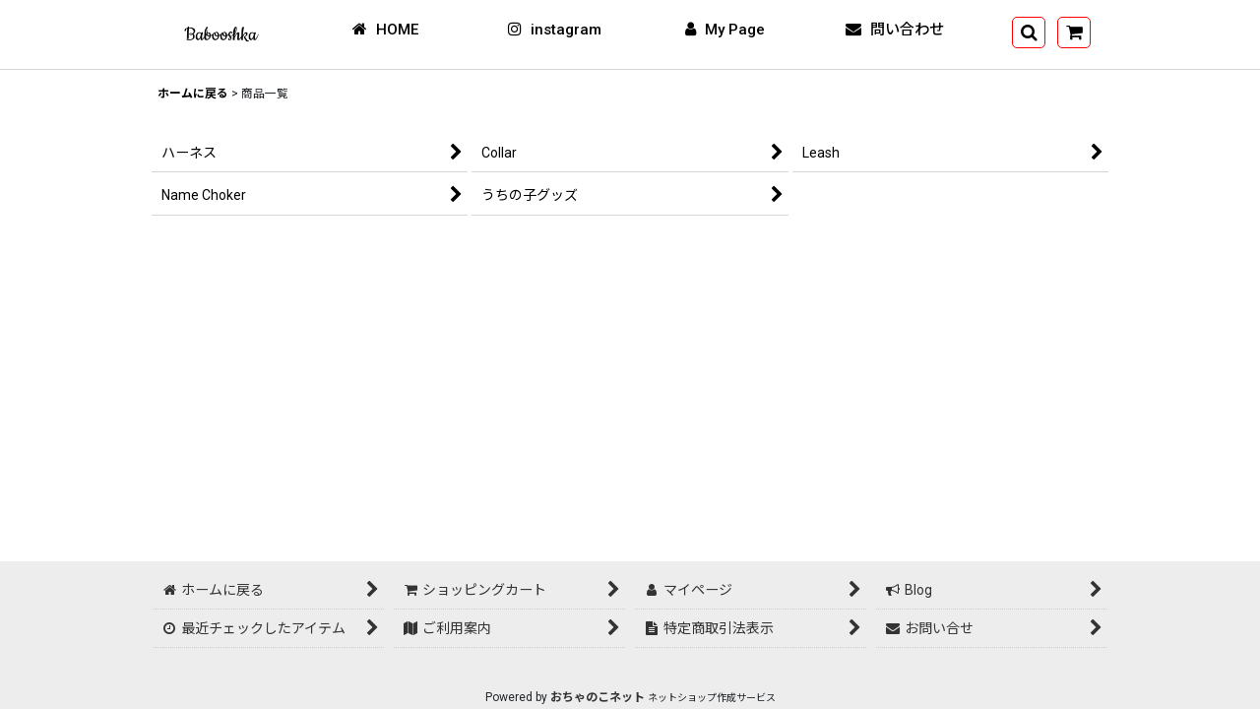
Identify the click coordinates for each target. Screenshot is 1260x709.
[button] (1028, 32)
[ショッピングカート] (1074, 32)
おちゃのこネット (597, 697)
